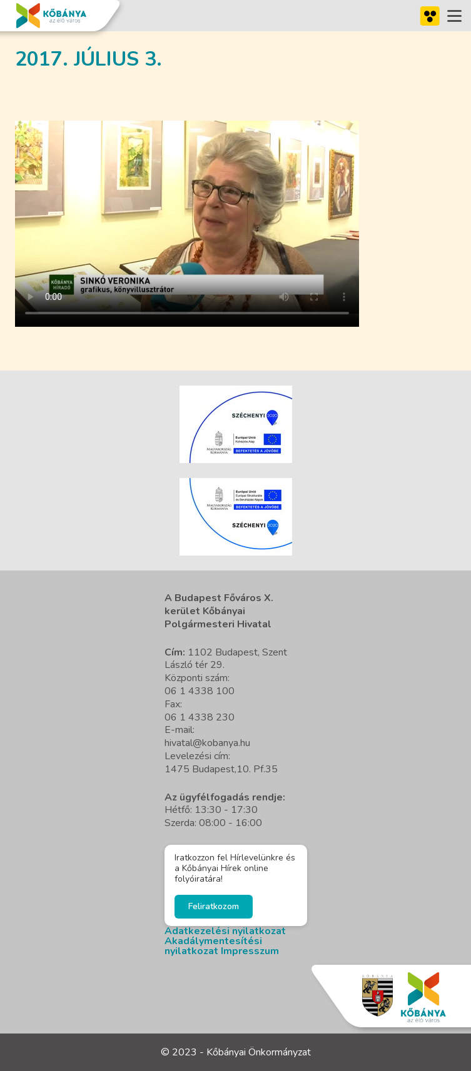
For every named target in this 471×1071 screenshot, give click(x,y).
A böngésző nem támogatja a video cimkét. (187, 217)
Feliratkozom (213, 906)
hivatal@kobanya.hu (207, 743)
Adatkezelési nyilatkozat (225, 931)
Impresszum (250, 951)
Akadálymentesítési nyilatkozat (213, 946)
